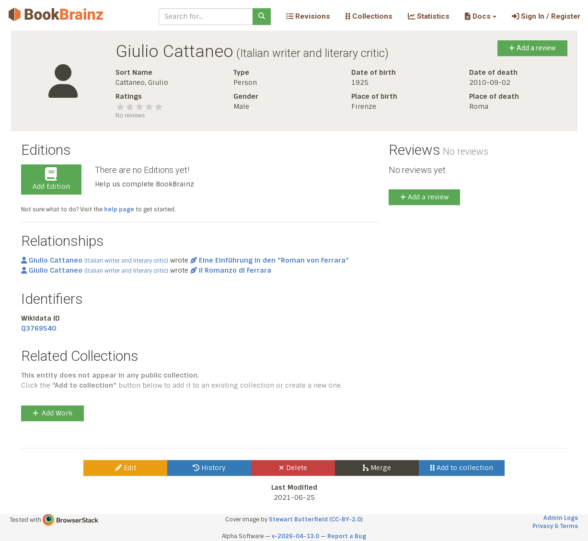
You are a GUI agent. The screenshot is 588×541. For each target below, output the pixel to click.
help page (119, 209)
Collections (369, 16)
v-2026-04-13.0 (295, 536)
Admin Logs (560, 518)
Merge (377, 467)
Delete (293, 467)
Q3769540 (38, 328)
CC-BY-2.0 (346, 519)
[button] (480, 16)
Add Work (52, 413)
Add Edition (51, 179)
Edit (125, 467)
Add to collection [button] (461, 467)
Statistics (429, 16)
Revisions (308, 16)
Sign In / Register (546, 16)
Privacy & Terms (555, 526)
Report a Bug (346, 536)
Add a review (532, 48)
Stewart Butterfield (298, 519)
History (209, 467)
